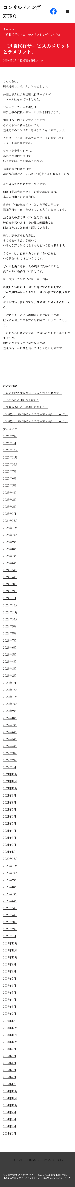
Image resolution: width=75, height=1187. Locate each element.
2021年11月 (10, 781)
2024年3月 (10, 584)
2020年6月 (10, 901)
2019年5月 (9, 992)
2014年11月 (10, 1098)
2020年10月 (10, 873)
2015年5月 (9, 1056)
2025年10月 (10, 464)
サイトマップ (15, 1160)
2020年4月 (10, 915)
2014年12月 (10, 1091)
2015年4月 (9, 1063)
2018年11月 (10, 1035)
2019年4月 (9, 999)
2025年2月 (10, 507)
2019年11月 (10, 950)
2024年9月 (10, 542)
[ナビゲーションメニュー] (67, 11)
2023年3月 (10, 668)
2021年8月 (9, 802)
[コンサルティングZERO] (23, 11)
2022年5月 (10, 739)
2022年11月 (10, 697)
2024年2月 (10, 591)
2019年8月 (9, 971)
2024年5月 (10, 570)
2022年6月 (10, 732)
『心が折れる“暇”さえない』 (21, 400)
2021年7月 (9, 809)
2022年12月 (10, 690)
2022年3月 (10, 753)
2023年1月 (9, 683)
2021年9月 (9, 795)
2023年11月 (10, 612)
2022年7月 (10, 725)
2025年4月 (10, 493)
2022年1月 (9, 767)
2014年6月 (9, 1133)
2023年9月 (10, 626)
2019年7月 (9, 978)
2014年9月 (9, 1112)
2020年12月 (10, 859)
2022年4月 (10, 746)
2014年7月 (9, 1126)
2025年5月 (10, 485)
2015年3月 (9, 1070)
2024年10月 (10, 535)
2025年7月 (10, 471)
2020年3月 (10, 922)
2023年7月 (10, 640)
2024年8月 (10, 549)
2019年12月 (10, 943)
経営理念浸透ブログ (31, 60)
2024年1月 (9, 598)
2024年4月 (10, 577)
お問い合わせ (33, 1160)
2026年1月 (9, 443)
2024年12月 (10, 521)
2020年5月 (10, 908)
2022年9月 (10, 711)
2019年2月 (9, 1013)
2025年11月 (10, 457)
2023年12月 (10, 605)
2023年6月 (10, 647)
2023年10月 (10, 619)
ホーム (7, 29)
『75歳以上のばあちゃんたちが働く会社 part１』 (35, 421)
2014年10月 (10, 1105)
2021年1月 (9, 852)
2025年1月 (9, 514)
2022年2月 (10, 760)
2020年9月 (10, 880)
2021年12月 (10, 774)
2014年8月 (9, 1119)
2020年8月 (10, 887)
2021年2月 (9, 845)
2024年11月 (10, 528)
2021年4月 (9, 831)
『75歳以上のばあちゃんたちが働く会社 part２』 (35, 414)
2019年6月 (9, 985)
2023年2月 (10, 675)
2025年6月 (10, 478)
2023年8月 (10, 633)
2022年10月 (10, 704)
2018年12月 (10, 1028)
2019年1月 (9, 1021)
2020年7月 (10, 894)
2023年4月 (10, 661)
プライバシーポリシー (55, 1160)
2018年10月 (10, 1042)
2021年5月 (9, 823)
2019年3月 (9, 1006)
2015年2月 (9, 1077)
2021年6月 (9, 816)
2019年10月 (10, 957)
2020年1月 (9, 936)
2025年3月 (10, 500)
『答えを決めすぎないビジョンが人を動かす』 (32, 393)
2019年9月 (9, 964)
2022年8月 (10, 718)
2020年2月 (10, 929)
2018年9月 (9, 1049)
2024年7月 (10, 556)
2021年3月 (9, 838)
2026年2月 (10, 436)
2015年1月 (9, 1084)
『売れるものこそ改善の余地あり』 (25, 407)
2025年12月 (10, 450)
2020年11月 (10, 866)
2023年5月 (10, 654)
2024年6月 (10, 563)
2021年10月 (10, 788)
